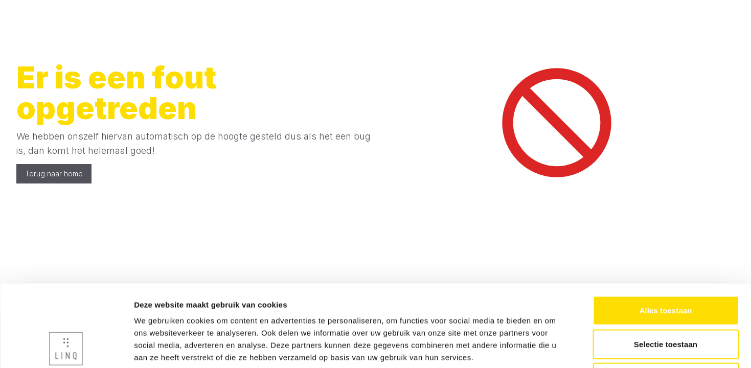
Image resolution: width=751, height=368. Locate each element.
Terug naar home (54, 173)
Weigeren (665, 300)
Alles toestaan (665, 233)
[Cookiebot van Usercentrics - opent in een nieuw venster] (66, 348)
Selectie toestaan (665, 267)
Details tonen (552, 347)
